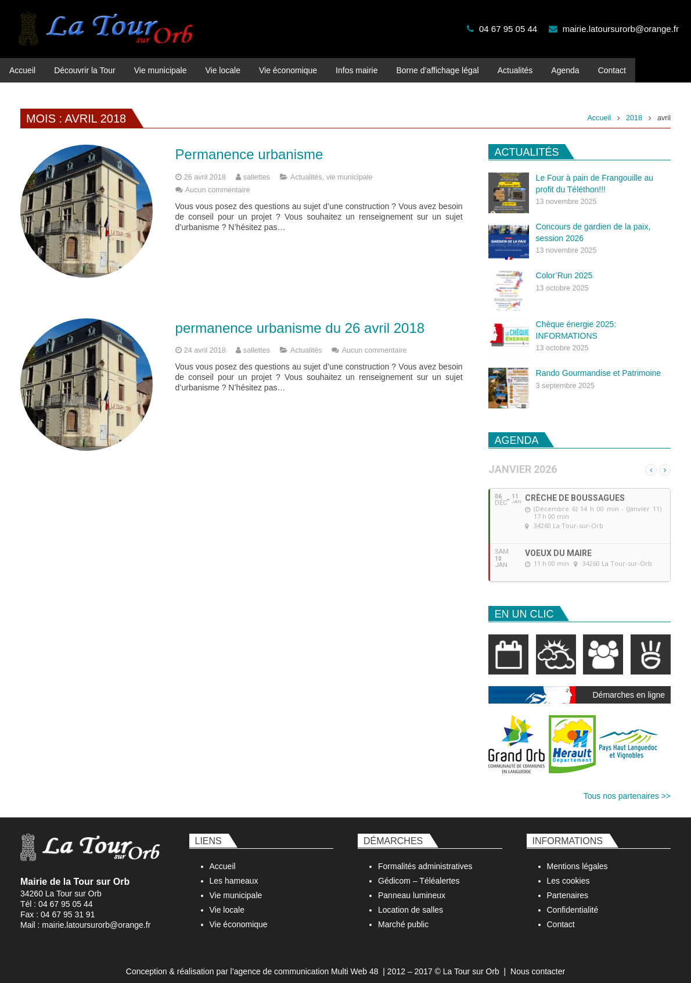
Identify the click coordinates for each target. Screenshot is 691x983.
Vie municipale (236, 885)
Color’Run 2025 (564, 265)
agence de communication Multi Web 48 (306, 961)
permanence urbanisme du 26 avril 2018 (300, 317)
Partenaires (568, 885)
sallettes (256, 167)
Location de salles (410, 900)
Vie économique (239, 914)
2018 (634, 108)
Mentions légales (577, 856)
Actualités (306, 167)
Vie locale (227, 900)
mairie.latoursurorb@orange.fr (621, 29)
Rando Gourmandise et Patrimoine (598, 363)
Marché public (403, 914)
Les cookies (568, 871)
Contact (561, 914)
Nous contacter (537, 961)
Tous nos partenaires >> (627, 785)
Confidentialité (573, 900)
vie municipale (349, 167)
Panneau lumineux (411, 885)
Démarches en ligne (628, 684)
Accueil (599, 108)
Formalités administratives (425, 856)
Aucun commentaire (217, 180)
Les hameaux (234, 871)
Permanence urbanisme (249, 144)
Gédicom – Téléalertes (419, 871)
